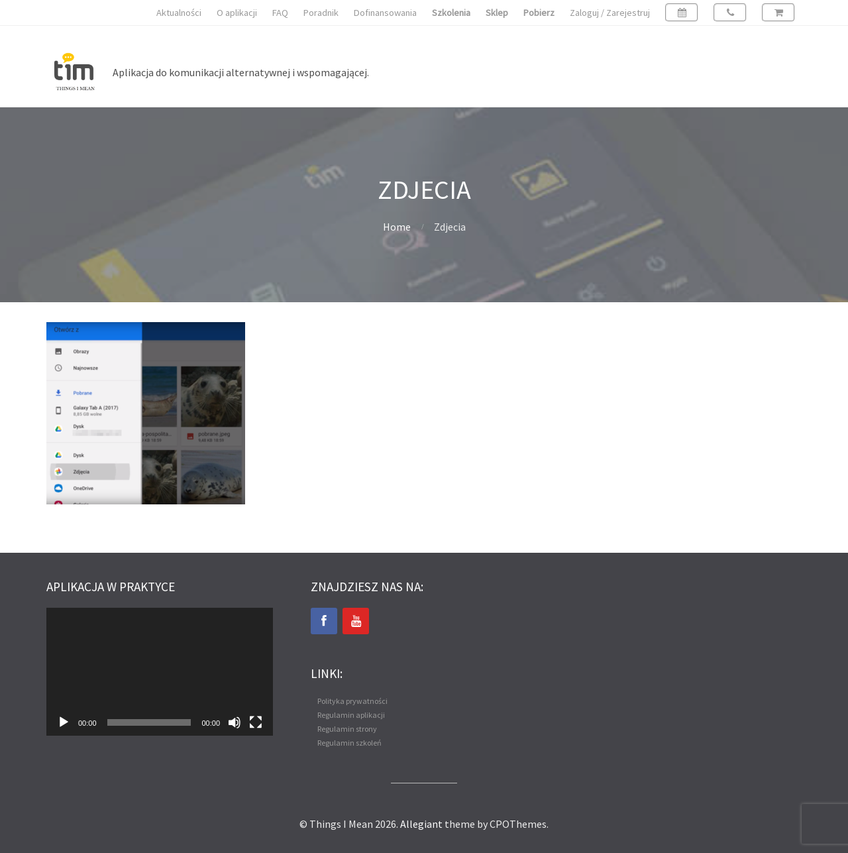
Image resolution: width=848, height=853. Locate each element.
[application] (159, 671)
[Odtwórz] (63, 722)
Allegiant (421, 823)
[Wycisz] (234, 722)
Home (397, 226)
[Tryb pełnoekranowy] (255, 722)
